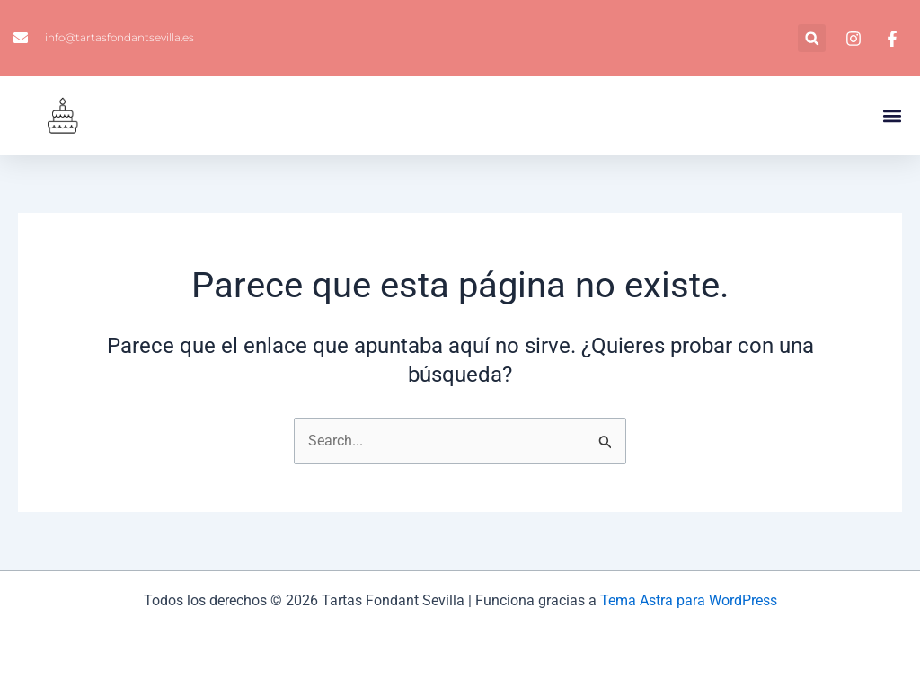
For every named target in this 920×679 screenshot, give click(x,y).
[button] (812, 38)
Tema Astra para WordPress (688, 600)
